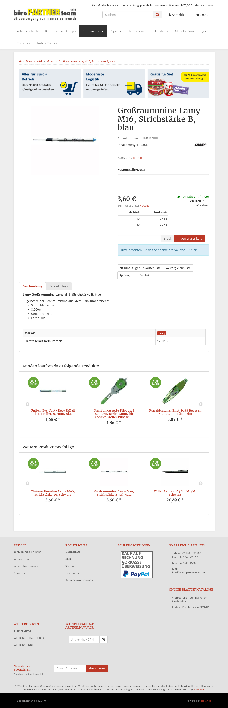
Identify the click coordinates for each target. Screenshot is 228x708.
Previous (27, 404)
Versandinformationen (27, 566)
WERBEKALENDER (24, 645)
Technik (23, 43)
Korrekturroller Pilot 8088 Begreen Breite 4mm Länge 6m (175, 412)
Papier (115, 31)
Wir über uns (21, 559)
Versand (144, 205)
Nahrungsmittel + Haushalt (148, 31)
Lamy (162, 333)
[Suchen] (127, 14)
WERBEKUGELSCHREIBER (29, 638)
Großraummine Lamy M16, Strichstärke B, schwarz (114, 493)
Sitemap (70, 566)
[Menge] (139, 238)
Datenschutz (72, 552)
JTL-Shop (206, 700)
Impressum (72, 573)
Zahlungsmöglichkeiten (27, 552)
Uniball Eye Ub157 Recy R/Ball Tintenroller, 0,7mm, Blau (53, 412)
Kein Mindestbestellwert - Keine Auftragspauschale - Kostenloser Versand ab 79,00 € (142, 5)
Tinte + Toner (47, 43)
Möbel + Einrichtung (190, 31)
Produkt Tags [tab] (59, 286)
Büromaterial (92, 31)
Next (201, 404)
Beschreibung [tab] (32, 286)
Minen (137, 158)
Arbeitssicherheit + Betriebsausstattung (46, 31)
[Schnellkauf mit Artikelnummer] (84, 639)
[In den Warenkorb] (189, 238)
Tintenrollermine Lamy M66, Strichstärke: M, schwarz (53, 493)
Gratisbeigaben (204, 5)
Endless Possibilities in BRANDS (191, 607)
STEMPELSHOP (23, 630)
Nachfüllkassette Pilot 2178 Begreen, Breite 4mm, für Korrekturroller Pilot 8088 (114, 414)
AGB (68, 559)
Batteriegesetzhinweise (79, 580)
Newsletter (20, 573)
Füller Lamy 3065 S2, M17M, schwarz (175, 493)
